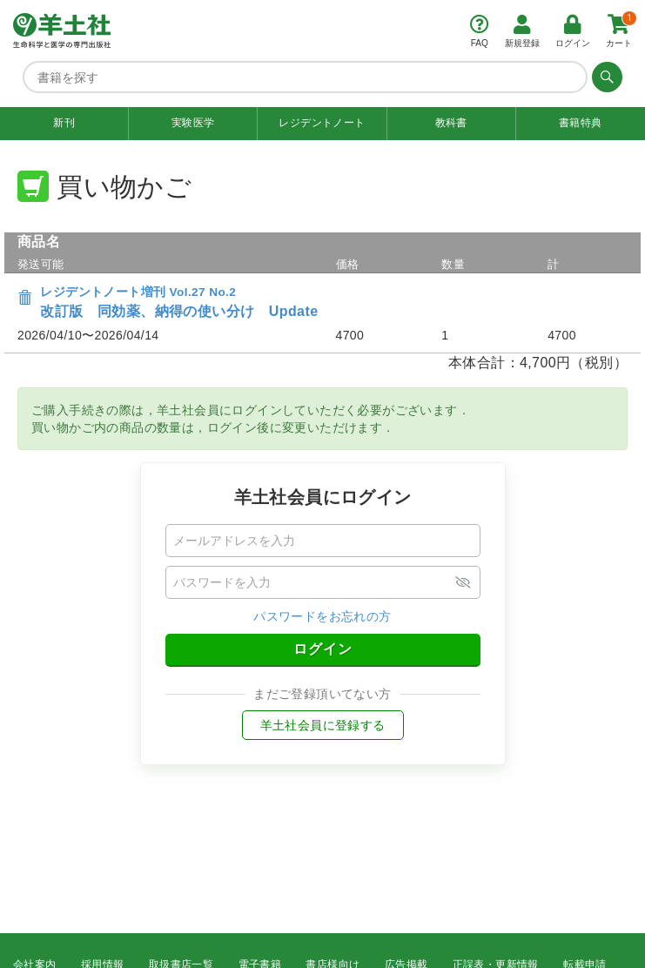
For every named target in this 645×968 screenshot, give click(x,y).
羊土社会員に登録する (323, 725)
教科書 (451, 123)
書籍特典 (580, 123)
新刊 (64, 123)
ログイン (323, 649)
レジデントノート (322, 123)
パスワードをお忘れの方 (322, 616)
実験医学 (193, 123)
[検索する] (605, 76)
